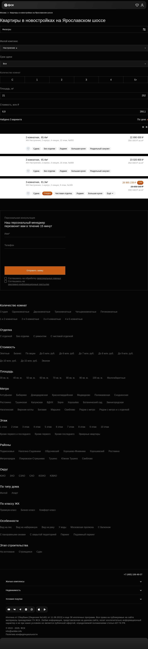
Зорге (60, 402)
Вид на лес (6, 527)
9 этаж (93, 427)
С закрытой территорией (43, 534)
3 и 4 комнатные (52, 319)
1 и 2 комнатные (8, 319)
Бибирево (21, 395)
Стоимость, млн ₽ (9, 105)
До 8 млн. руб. (106, 353)
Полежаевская (102, 395)
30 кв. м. (4, 378)
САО (31, 476)
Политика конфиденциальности (22, 634)
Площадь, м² (7, 88)
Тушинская (21, 402)
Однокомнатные (20, 312)
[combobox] (74, 48)
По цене (141, 119)
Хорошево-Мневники (74, 451)
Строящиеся (25, 552)
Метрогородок (7, 458)
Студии (4, 312)
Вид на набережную (26, 527)
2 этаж (14, 427)
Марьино (55, 409)
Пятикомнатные (109, 312)
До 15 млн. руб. (29, 361)
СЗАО (22, 476)
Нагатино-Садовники (30, 451)
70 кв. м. (57, 378)
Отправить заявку (35, 270)
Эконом (46, 361)
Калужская (37, 402)
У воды (62, 527)
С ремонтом (39, 336)
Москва (3, 13)
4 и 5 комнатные (73, 319)
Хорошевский (97, 451)
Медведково (83, 395)
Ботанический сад (92, 402)
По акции (30, 353)
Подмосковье (7, 451)
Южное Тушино (69, 458)
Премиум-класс (8, 510)
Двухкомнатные (42, 312)
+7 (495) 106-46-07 (133, 574)
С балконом (104, 527)
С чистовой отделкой (62, 336)
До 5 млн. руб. (47, 353)
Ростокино (5, 402)
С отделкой (6, 336)
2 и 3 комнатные (30, 319)
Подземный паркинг (84, 534)
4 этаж (37, 427)
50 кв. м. (30, 378)
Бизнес (17, 353)
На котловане (7, 552)
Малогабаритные (116, 378)
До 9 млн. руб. (125, 353)
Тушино (53, 458)
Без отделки (22, 336)
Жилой (3, 493)
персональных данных (49, 278)
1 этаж (3, 427)
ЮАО (2, 476)
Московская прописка (82, 527)
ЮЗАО (42, 476)
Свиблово (70, 409)
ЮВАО (53, 476)
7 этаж (70, 427)
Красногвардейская (62, 395)
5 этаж (48, 427)
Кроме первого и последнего (15, 434)
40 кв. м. (17, 378)
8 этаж (81, 427)
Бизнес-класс (28, 510)
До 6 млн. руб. (66, 353)
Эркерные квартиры (89, 434)
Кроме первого (43, 434)
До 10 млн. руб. (8, 361)
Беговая (42, 409)
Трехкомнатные (63, 312)
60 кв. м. (44, 378)
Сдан (39, 552)
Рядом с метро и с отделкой (114, 409)
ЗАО (12, 476)
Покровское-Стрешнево (32, 458)
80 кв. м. (70, 378)
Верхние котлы (26, 409)
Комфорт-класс (47, 510)
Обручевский (52, 451)
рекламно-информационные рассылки (28, 284)
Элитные (4, 353)
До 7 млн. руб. (86, 353)
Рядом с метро (87, 409)
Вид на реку (48, 527)
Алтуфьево (6, 395)
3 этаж (25, 427)
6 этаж (59, 427)
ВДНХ (50, 402)
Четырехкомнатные (85, 312)
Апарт (15, 493)
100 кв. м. (98, 378)
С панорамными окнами (13, 534)
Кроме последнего (64, 434)
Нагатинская (6, 409)
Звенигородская (115, 402)
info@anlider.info (14, 631)
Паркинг (65, 534)
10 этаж (105, 427)
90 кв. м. (83, 378)
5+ (135, 80)
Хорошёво (73, 402)
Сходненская (121, 395)
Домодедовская (39, 395)
